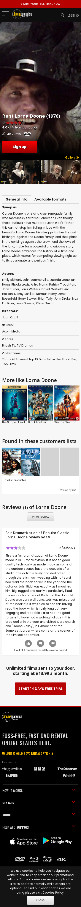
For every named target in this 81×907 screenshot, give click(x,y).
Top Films (9, 364)
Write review (40, 517)
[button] (61, 15)
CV (48, 537)
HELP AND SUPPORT (38, 827)
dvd (74, 490)
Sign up (19, 146)
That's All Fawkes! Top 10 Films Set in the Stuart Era (39, 359)
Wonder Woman (65, 422)
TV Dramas (25, 346)
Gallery (72, 158)
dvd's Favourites (15, 480)
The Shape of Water (14, 422)
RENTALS (38, 802)
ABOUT (38, 814)
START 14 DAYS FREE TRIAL (40, 688)
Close (40, 900)
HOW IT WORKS (38, 790)
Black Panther (37, 422)
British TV (8, 346)
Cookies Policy (53, 893)
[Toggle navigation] (6, 13)
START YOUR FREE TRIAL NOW (40, 4)
